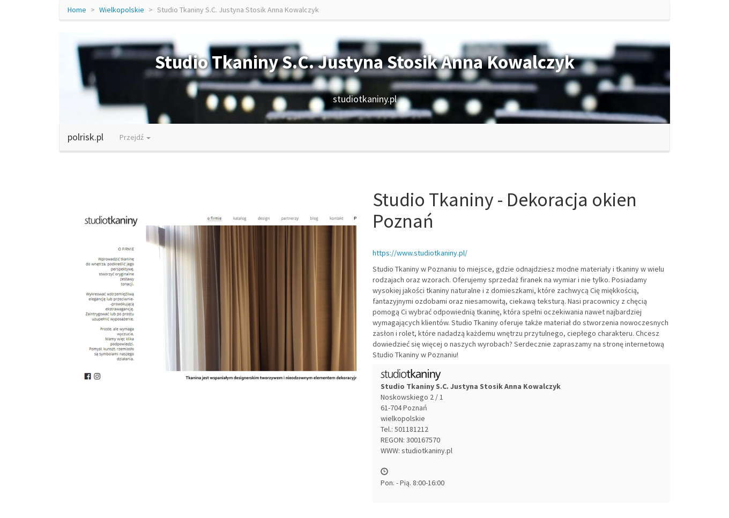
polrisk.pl (85, 137)
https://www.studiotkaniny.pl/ (420, 253)
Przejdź (135, 137)
